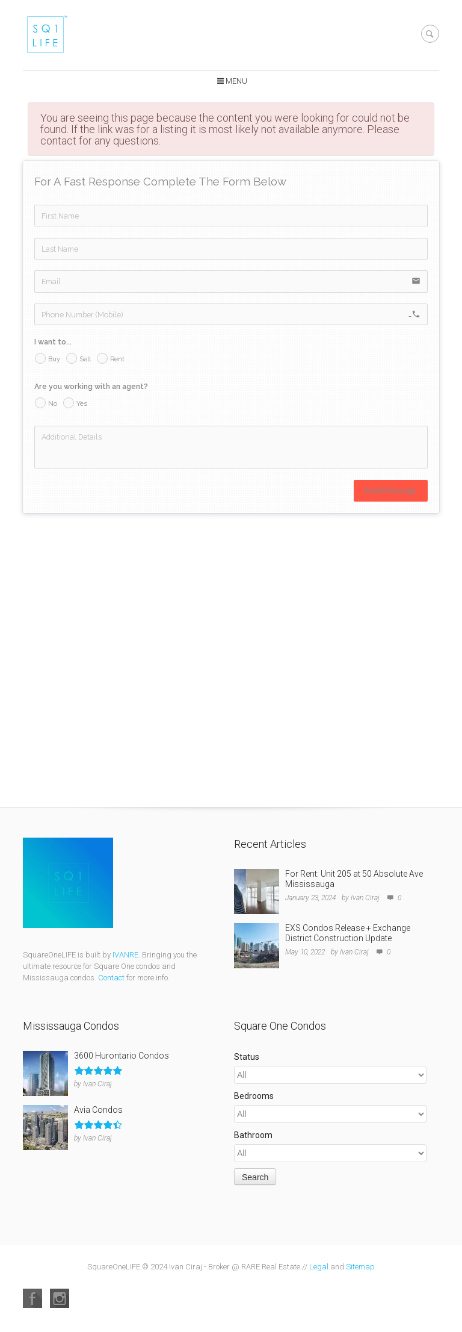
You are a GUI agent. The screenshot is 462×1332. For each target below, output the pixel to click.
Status (246, 1057)
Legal (318, 1266)
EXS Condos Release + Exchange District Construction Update (347, 933)
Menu (236, 81)
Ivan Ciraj (365, 898)
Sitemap (360, 1266)
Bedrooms (254, 1096)
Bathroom (253, 1135)
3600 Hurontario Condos (121, 1055)
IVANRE (125, 954)
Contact (111, 977)
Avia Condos (98, 1110)
